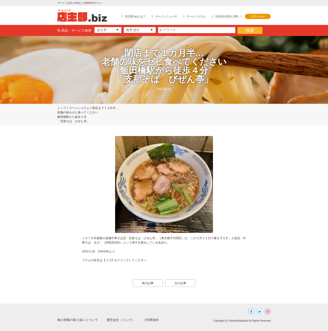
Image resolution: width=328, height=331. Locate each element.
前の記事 (147, 283)
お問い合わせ (258, 16)
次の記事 (181, 283)
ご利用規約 (156, 320)
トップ (61, 108)
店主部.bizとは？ (135, 16)
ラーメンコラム (196, 16)
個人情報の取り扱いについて (79, 320)
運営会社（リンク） (124, 320)
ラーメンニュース (166, 16)
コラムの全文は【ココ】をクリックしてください (114, 260)
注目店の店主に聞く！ (228, 16)
